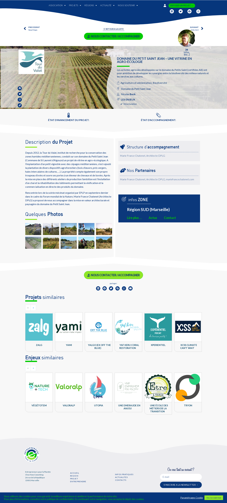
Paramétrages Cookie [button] (191, 497)
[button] (98, 288)
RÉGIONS (90, 5)
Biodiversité (160, 82)
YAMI (69, 345)
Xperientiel (158, 345)
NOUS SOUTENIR (128, 5)
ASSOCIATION (57, 5)
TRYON (188, 405)
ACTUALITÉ (107, 5)
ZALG (39, 345)
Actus (153, 218)
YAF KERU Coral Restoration (129, 346)
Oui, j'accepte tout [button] (213, 498)
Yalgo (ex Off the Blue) (99, 346)
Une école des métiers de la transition (159, 408)
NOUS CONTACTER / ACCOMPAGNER (113, 36)
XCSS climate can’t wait (188, 346)
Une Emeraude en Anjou (129, 407)
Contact (170, 218)
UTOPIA (98, 405)
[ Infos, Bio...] (187, 52)
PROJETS (75, 5)
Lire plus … (134, 218)
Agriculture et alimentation (136, 82)
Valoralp (69, 405)
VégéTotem (39, 405)
